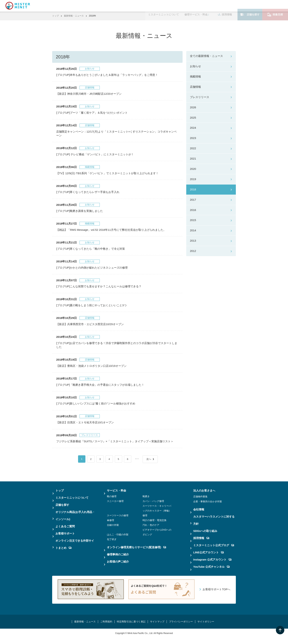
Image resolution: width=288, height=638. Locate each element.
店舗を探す (250, 6)
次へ (148, 459)
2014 (193, 230)
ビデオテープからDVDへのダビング (157, 532)
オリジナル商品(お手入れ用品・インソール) (75, 515)
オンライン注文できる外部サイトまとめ (74, 544)
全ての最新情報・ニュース (206, 55)
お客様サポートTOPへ (216, 589)
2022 (193, 148)
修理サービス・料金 (196, 5)
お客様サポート (65, 533)
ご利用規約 (106, 621)
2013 (193, 240)
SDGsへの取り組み (205, 530)
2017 (193, 199)
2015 (193, 220)
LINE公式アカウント (208, 552)
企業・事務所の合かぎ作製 (207, 501)
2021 (193, 158)
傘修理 (110, 520)
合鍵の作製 (113, 525)
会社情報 (198, 509)
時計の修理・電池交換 (154, 520)
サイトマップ (157, 621)
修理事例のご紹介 (118, 554)
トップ (55, 16)
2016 (193, 210)
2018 (193, 189)
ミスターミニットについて (163, 5)
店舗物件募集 (200, 496)
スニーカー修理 (115, 501)
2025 (193, 117)
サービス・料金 (116, 490)
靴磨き (146, 496)
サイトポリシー (205, 621)
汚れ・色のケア (151, 525)
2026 (193, 107)
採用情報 (225, 5)
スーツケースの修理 (117, 515)
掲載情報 (195, 76)
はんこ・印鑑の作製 (117, 534)
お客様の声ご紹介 (118, 561)
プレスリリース (199, 97)
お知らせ (195, 66)
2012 (193, 250)
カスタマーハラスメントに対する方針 (214, 520)
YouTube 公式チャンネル (211, 566)
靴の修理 (111, 496)
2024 (193, 127)
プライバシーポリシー (181, 621)
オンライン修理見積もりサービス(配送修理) (136, 547)
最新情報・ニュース (74, 16)
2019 (193, 179)
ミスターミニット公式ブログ (213, 545)
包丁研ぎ (111, 539)
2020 (193, 168)
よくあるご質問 (65, 526)
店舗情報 (195, 86)
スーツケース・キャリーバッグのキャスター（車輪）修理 (157, 511)
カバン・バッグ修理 (153, 501)
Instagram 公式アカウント (212, 559)
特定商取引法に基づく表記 (131, 621)
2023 (193, 138)
